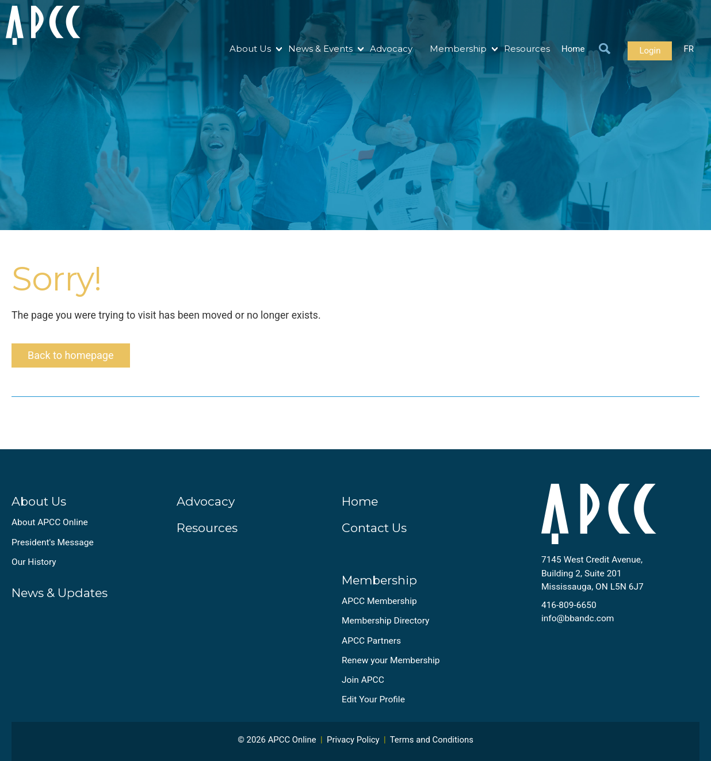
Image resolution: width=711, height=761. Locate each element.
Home (572, 49)
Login (649, 50)
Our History (34, 562)
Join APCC (363, 680)
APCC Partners (371, 641)
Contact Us (374, 528)
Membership (458, 48)
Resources (527, 48)
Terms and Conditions (431, 740)
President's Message (53, 542)
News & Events (320, 48)
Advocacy (391, 48)
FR (688, 49)
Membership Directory (385, 620)
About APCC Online (50, 522)
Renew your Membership (390, 660)
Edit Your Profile (373, 699)
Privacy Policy (353, 740)
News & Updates (60, 593)
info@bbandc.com (577, 618)
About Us (250, 48)
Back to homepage (71, 355)
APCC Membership (379, 601)
